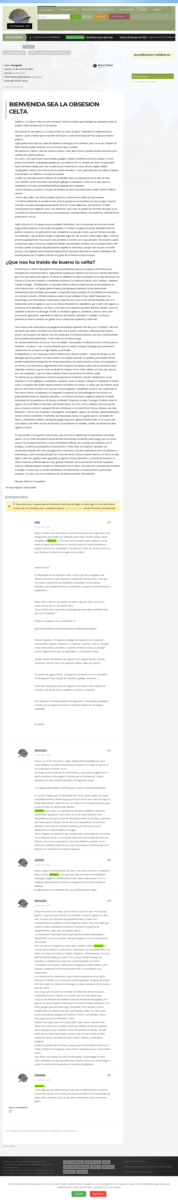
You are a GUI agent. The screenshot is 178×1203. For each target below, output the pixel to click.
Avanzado (86, 17)
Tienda (157, 9)
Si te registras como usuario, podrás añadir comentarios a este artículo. (41, 1130)
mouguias (41, 750)
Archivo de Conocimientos (98, 9)
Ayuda (106, 1162)
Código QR (28, 47)
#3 (109, 860)
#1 (109, 522)
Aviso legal (108, 1167)
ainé (37, 522)
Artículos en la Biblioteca (49, 53)
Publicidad (69, 1172)
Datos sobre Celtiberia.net (76, 1167)
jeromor (40, 1075)
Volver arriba (9, 1146)
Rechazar (98, 1194)
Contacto (82, 1172)
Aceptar (79, 1194)
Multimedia (127, 9)
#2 (109, 750)
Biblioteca (46, 10)
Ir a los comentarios (13, 86)
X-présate (101, 16)
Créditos (95, 1167)
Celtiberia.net (14, 53)
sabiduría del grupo (74, 508)
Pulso (143, 9)
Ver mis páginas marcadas (144, 81)
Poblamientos (67, 9)
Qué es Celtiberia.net (74, 1162)
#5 (109, 1075)
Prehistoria (19, 73)
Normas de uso (93, 1162)
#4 (109, 901)
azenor (39, 860)
